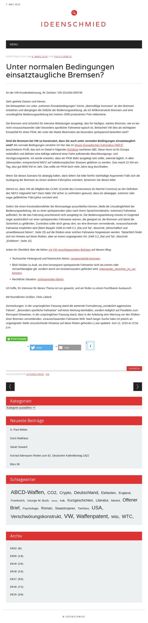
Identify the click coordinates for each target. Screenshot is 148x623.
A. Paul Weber (19, 429)
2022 (13, 548)
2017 (13, 579)
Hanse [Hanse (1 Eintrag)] (54, 501)
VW (47, 374)
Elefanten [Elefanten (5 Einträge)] (108, 493)
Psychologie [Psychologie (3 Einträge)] (30, 508)
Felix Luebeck (63, 56)
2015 (13, 594)
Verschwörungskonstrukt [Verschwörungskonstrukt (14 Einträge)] (36, 516)
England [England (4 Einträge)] (124, 493)
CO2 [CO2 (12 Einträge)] (51, 492)
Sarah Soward (18, 446)
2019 (13, 563)
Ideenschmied (74, 24)
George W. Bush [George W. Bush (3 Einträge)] (38, 500)
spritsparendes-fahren (50, 279)
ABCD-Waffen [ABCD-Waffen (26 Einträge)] (27, 492)
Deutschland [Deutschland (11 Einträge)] (86, 492)
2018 (13, 571)
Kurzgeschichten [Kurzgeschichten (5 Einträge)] (80, 500)
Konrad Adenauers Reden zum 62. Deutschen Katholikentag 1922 (49, 455)
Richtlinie (72, 149)
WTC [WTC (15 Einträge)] (127, 516)
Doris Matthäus (19, 438)
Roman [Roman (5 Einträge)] (46, 508)
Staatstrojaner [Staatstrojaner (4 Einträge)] (65, 508)
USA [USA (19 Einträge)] (97, 507)
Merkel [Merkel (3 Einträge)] (115, 500)
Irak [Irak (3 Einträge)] (62, 500)
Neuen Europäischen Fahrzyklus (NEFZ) (99, 145)
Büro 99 (15, 464)
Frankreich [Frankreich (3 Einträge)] (18, 500)
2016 (13, 587)
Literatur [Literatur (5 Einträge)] (102, 500)
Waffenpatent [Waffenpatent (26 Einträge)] (92, 516)
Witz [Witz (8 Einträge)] (115, 516)
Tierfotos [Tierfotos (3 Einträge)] (83, 508)
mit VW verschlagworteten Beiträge (70, 249)
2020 (13, 556)
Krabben (134, 368)
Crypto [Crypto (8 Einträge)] (65, 492)
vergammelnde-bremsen (85, 258)
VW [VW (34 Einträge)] (68, 516)
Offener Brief (35, 374)
